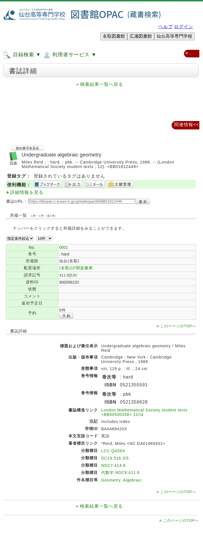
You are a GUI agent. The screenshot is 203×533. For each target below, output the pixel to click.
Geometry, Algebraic (121, 480)
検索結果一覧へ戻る (101, 84)
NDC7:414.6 (113, 465)
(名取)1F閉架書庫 (76, 268)
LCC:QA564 (113, 451)
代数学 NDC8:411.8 (120, 472)
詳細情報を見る (26, 192)
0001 (63, 247)
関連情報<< (186, 124)
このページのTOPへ (178, 326)
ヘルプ (165, 26)
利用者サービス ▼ (69, 55)
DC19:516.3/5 (115, 458)
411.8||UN (68, 275)
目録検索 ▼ (21, 55)
